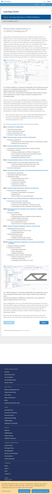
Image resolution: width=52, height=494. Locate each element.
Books (6, 400)
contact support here (25, 330)
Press (6, 471)
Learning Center (9, 410)
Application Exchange (10, 418)
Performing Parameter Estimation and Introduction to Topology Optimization (25, 209)
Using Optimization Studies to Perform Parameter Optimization (25, 160)
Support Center (9, 445)
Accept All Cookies (24, 491)
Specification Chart (10, 374)
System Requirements (10, 380)
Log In (36, 4)
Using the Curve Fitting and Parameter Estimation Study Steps (24, 198)
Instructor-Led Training (11, 412)
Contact (43, 4)
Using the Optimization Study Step (17, 146)
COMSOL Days (8, 433)
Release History (9, 382)
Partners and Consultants (11, 453)
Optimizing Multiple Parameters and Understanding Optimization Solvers (27, 170)
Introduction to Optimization (15, 127)
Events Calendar (9, 435)
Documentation (9, 456)
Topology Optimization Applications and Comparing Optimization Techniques (26, 242)
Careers (7, 468)
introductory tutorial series (33, 118)
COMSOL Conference (10, 438)
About (6, 466)
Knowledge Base (9, 450)
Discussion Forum (9, 415)
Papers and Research (10, 397)
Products (7, 372)
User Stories (8, 395)
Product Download (9, 458)
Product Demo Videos (10, 392)
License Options (9, 377)
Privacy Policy (8, 479)
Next (44, 322)
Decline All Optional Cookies (40, 491)
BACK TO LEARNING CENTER (10, 21)
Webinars (7, 430)
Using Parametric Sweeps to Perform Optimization (21, 137)
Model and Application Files (12, 389)
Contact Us (7, 473)
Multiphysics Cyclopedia (11, 423)
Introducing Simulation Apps (12, 403)
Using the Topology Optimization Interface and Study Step (23, 226)
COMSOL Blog (8, 420)
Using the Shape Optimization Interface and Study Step (22, 188)
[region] (26, 487)
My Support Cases (9, 448)
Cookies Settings (6, 491)
